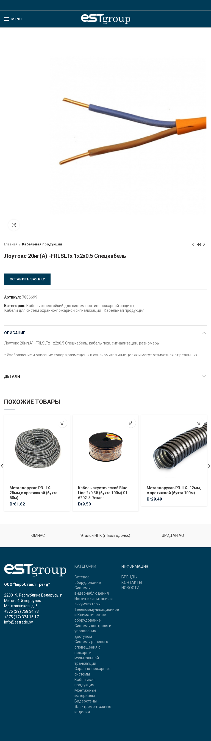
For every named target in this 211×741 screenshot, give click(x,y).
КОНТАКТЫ (131, 582)
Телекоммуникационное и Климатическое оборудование (96, 614)
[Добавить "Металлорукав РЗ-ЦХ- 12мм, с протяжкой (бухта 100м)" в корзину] (199, 423)
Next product (204, 245)
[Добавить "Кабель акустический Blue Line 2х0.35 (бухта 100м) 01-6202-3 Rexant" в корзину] (131, 423)
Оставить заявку (27, 279)
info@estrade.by (18, 622)
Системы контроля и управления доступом (92, 631)
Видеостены (85, 701)
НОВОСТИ (130, 588)
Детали (12, 376)
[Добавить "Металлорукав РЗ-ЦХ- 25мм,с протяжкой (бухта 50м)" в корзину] (62, 423)
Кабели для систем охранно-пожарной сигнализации (52, 310)
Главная (11, 244)
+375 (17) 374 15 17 (21, 617)
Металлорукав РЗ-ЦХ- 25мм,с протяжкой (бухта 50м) (33, 493)
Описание (14, 333)
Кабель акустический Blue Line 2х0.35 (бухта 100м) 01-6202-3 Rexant (103, 493)
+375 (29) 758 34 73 (21, 611)
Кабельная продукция (42, 244)
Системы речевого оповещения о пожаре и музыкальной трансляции (91, 652)
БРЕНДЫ (129, 577)
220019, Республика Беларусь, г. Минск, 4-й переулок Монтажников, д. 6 (33, 600)
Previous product (193, 245)
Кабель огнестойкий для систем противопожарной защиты (80, 305)
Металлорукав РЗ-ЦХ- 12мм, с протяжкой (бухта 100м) (174, 490)
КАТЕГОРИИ (85, 566)
